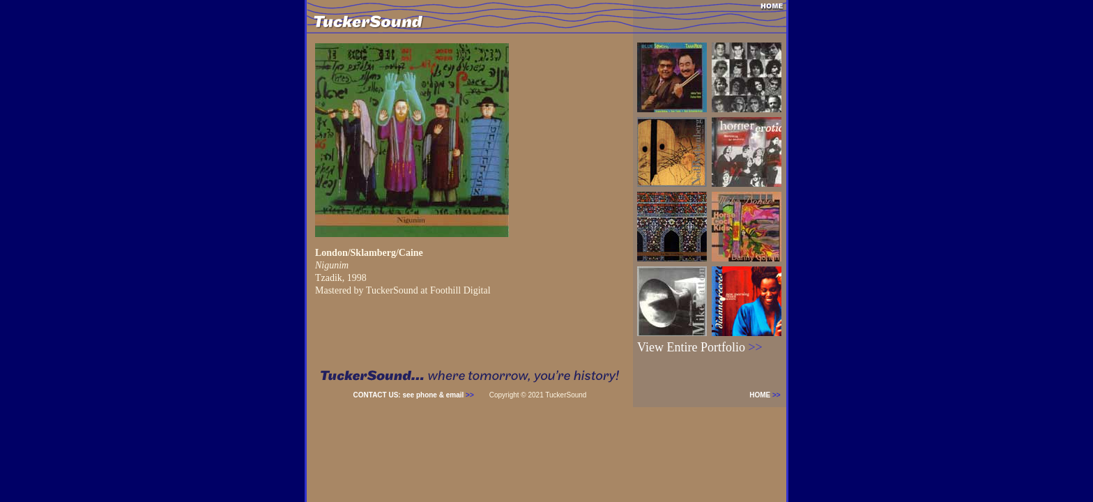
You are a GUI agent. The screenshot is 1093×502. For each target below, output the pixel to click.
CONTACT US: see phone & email (413, 395)
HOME (767, 395)
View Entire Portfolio (700, 347)
